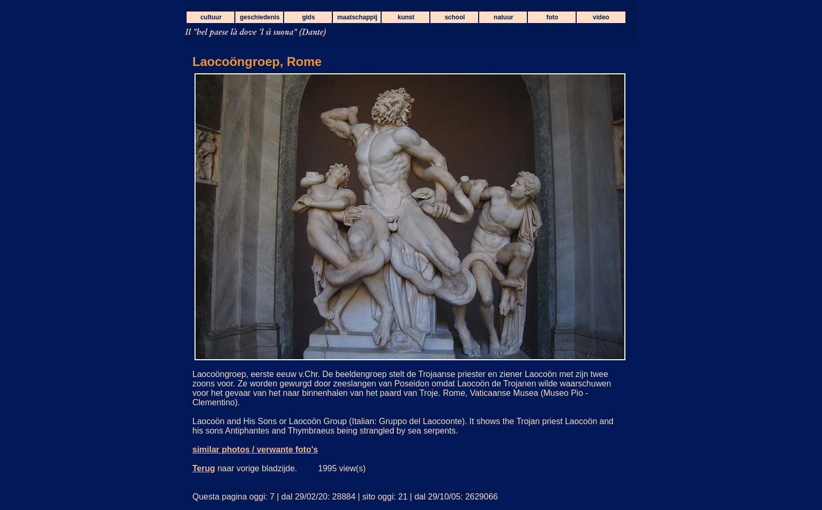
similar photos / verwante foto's (255, 449)
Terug (203, 468)
